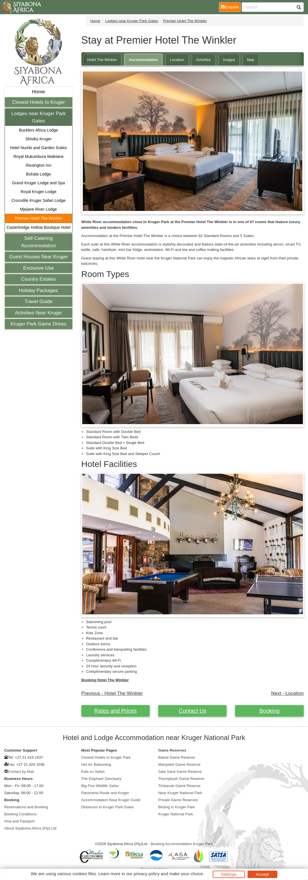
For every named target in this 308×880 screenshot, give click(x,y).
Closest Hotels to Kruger (38, 102)
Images (229, 60)
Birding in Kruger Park (176, 807)
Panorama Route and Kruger (105, 793)
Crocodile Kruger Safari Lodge (38, 200)
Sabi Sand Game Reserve (180, 771)
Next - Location (287, 693)
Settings (229, 874)
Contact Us (192, 711)
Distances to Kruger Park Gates (107, 807)
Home (38, 91)
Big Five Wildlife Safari (100, 786)
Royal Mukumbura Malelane (38, 156)
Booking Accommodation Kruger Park (182, 844)
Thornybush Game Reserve (181, 779)
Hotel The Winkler (102, 60)
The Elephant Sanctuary (101, 779)
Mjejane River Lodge (38, 209)
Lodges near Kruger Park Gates (38, 117)
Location (177, 60)
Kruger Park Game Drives (38, 324)
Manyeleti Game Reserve (179, 764)
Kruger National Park (175, 814)
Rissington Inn (38, 165)
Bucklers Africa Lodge (38, 130)
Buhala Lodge (38, 174)
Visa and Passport (19, 821)
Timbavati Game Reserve (179, 786)
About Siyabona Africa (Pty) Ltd (30, 828)
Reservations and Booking (26, 807)
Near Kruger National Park (180, 793)
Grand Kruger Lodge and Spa (38, 183)
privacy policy (146, 873)
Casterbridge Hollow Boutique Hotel (38, 227)
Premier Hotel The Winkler (38, 218)
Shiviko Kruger (39, 139)
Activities (203, 60)
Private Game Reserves (178, 800)
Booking (270, 711)
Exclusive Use (38, 268)
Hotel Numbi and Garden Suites (38, 147)
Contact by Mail (21, 771)
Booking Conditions (20, 814)
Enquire (231, 6)
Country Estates (38, 279)
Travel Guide (38, 301)
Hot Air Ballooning (96, 764)
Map (250, 60)
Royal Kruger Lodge (38, 191)
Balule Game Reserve (176, 757)
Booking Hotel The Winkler (105, 680)
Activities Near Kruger (38, 313)
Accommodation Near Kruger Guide (111, 800)
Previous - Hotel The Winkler (112, 693)
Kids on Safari (93, 771)
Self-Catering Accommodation (38, 242)
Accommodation (143, 60)
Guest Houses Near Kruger (38, 256)
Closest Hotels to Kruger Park (106, 757)
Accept (262, 874)
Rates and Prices (115, 711)
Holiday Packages (38, 290)
